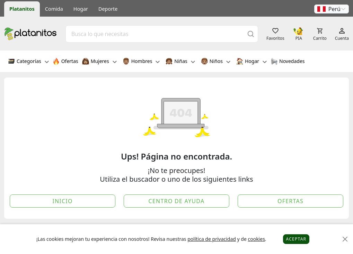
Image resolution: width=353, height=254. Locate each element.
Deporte (107, 9)
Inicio (62, 201)
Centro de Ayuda (177, 201)
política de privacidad (211, 239)
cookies (256, 239)
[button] (331, 8)
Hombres (141, 62)
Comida (54, 9)
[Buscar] (251, 34)
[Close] (345, 239)
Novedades (288, 62)
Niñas (180, 62)
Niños (215, 62)
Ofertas (65, 62)
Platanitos (22, 9)
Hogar (80, 9)
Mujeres (99, 62)
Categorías (28, 62)
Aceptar (296, 239)
